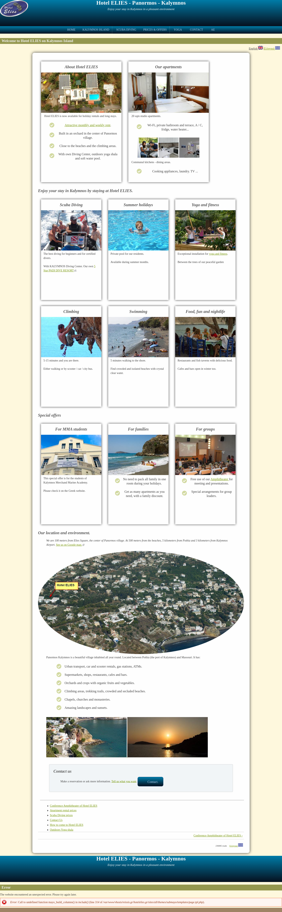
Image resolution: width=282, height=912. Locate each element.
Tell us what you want (123, 781)
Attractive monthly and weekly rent (87, 125)
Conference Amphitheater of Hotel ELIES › (218, 835)
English (256, 48)
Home (71, 29)
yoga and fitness (218, 253)
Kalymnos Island (95, 29)
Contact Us (56, 820)
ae (213, 29)
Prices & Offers (155, 29)
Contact (196, 29)
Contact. (152, 782)
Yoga (178, 29)
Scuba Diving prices (61, 815)
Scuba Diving (126, 29)
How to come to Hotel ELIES (66, 824)
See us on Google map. (70, 544)
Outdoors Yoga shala (61, 829)
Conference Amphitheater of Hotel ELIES (73, 805)
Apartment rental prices (63, 810)
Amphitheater (219, 479)
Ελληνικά (272, 48)
